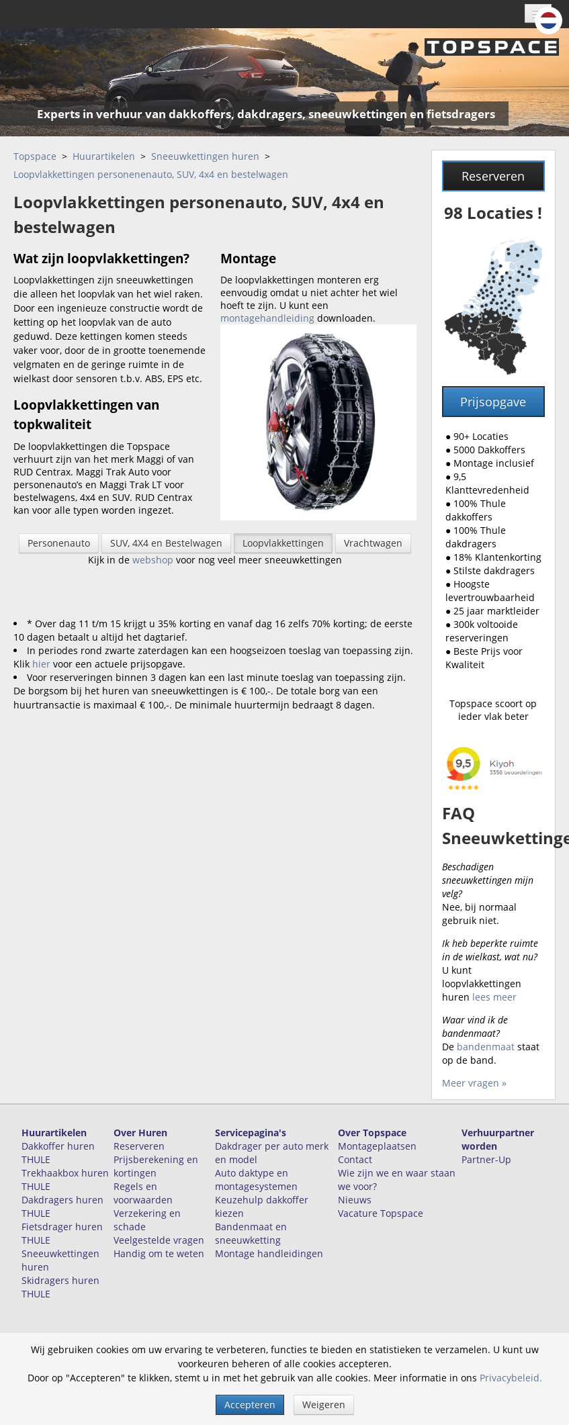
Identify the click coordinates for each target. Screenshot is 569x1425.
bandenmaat (487, 1046)
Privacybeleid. (511, 1377)
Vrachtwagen (373, 543)
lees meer (494, 997)
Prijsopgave (493, 402)
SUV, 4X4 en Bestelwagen (166, 543)
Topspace (34, 156)
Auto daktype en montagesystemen (256, 1179)
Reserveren (493, 176)
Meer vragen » (474, 1082)
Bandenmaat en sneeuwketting (251, 1233)
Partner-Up (486, 1159)
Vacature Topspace (380, 1213)
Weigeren (323, 1404)
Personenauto (59, 543)
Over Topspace (372, 1132)
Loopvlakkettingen (283, 543)
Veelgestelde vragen (159, 1240)
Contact (355, 1159)
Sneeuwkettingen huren (205, 156)
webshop (152, 559)
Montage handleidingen (269, 1253)
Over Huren (140, 1132)
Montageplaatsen (377, 1146)
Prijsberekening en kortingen (156, 1166)
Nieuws (354, 1199)
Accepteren (249, 1404)
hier (41, 663)
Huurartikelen (104, 156)
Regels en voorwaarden (143, 1193)
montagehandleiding (267, 318)
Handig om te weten (159, 1253)
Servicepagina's (250, 1132)
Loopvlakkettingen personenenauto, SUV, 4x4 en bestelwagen (150, 174)
